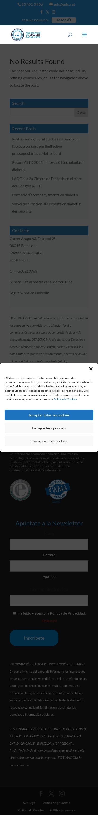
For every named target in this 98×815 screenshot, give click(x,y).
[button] (91, 368)
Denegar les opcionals (49, 428)
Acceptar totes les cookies (49, 415)
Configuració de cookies (49, 441)
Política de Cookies (65, 399)
